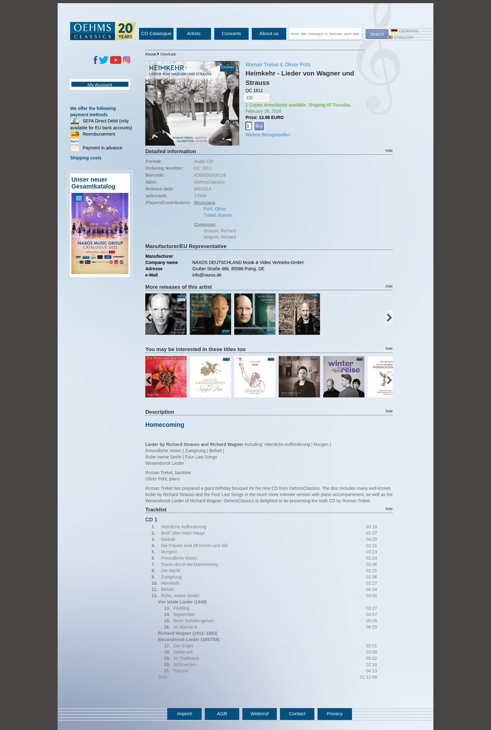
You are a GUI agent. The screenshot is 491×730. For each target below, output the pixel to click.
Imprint (184, 713)
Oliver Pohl (297, 65)
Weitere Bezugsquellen (268, 134)
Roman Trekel (262, 65)
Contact (297, 713)
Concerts (231, 33)
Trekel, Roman (218, 215)
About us (269, 33)
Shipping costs (85, 157)
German (404, 31)
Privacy (335, 713)
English (399, 37)
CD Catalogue (156, 33)
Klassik (150, 54)
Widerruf (260, 713)
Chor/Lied (168, 54)
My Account (99, 84)
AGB (222, 713)
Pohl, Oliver (215, 208)
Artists (194, 33)
